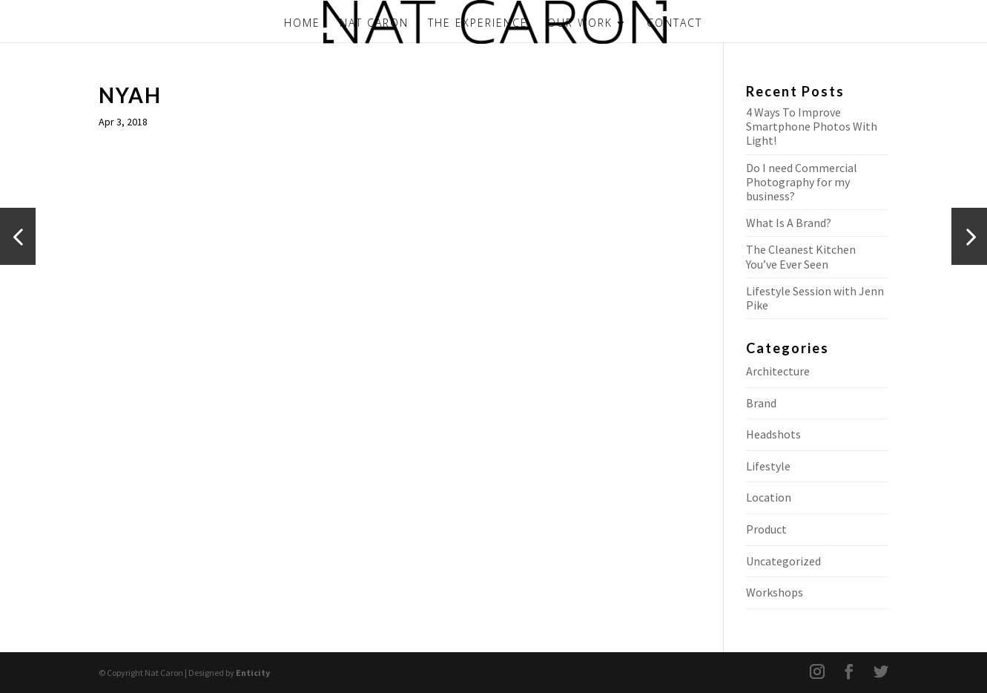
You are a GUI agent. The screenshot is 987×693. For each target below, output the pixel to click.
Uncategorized (783, 561)
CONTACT (674, 24)
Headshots (773, 434)
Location (768, 497)
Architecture (778, 371)
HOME (302, 24)
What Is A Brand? (788, 222)
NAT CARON (374, 24)
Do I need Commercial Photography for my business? (801, 181)
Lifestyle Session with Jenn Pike (815, 297)
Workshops (774, 592)
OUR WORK (580, 24)
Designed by (229, 672)
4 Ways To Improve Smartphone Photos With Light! (811, 126)
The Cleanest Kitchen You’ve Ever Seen (801, 256)
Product (766, 529)
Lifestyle (768, 466)
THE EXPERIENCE (478, 24)
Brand (761, 402)
